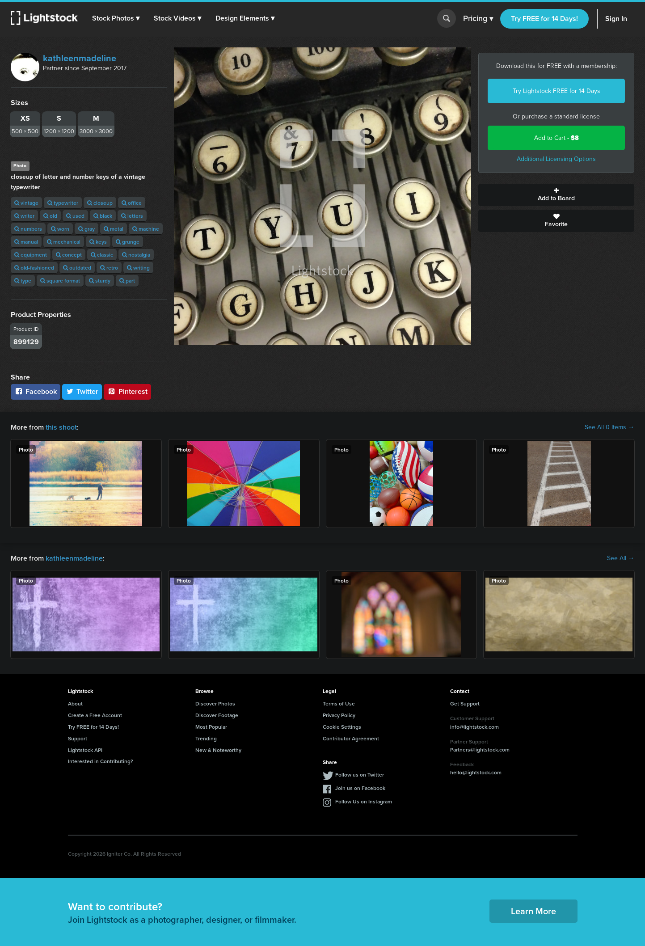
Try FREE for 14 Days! (544, 18)
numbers (28, 228)
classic (102, 254)
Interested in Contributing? (100, 761)
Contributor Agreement (351, 738)
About (75, 703)
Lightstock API (85, 750)
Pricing (478, 19)
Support (77, 738)
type (22, 280)
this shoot (61, 427)
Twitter (82, 391)
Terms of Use (339, 703)
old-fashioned (34, 267)
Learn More (533, 910)
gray (86, 228)
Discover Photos (215, 703)
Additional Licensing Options (556, 159)
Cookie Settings (342, 727)
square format (60, 280)
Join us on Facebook (360, 788)
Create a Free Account (95, 715)
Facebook (35, 391)
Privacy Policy (339, 715)
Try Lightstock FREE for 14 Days (556, 91)
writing (138, 267)
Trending (206, 738)
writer (24, 216)
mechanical (63, 241)
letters (132, 216)
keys (98, 241)
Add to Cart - (556, 138)
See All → (620, 558)
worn (60, 228)
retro (109, 267)
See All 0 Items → (609, 427)
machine (145, 228)
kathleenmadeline (79, 58)
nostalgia (136, 254)
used (75, 216)
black (102, 216)
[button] (115, 18)
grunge (127, 241)
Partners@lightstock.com (480, 749)
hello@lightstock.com (476, 772)
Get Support (465, 703)
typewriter (62, 203)
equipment (30, 254)
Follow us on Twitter (359, 774)
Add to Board (556, 195)
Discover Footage (216, 715)
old (50, 216)
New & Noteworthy (218, 750)
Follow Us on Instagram (363, 801)
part (127, 280)
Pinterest (127, 391)
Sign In (616, 18)
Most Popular (211, 727)
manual (26, 241)
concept (69, 254)
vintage (26, 203)
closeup (100, 203)
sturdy (99, 280)
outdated (77, 267)
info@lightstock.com (474, 727)
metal (113, 228)
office (132, 203)
